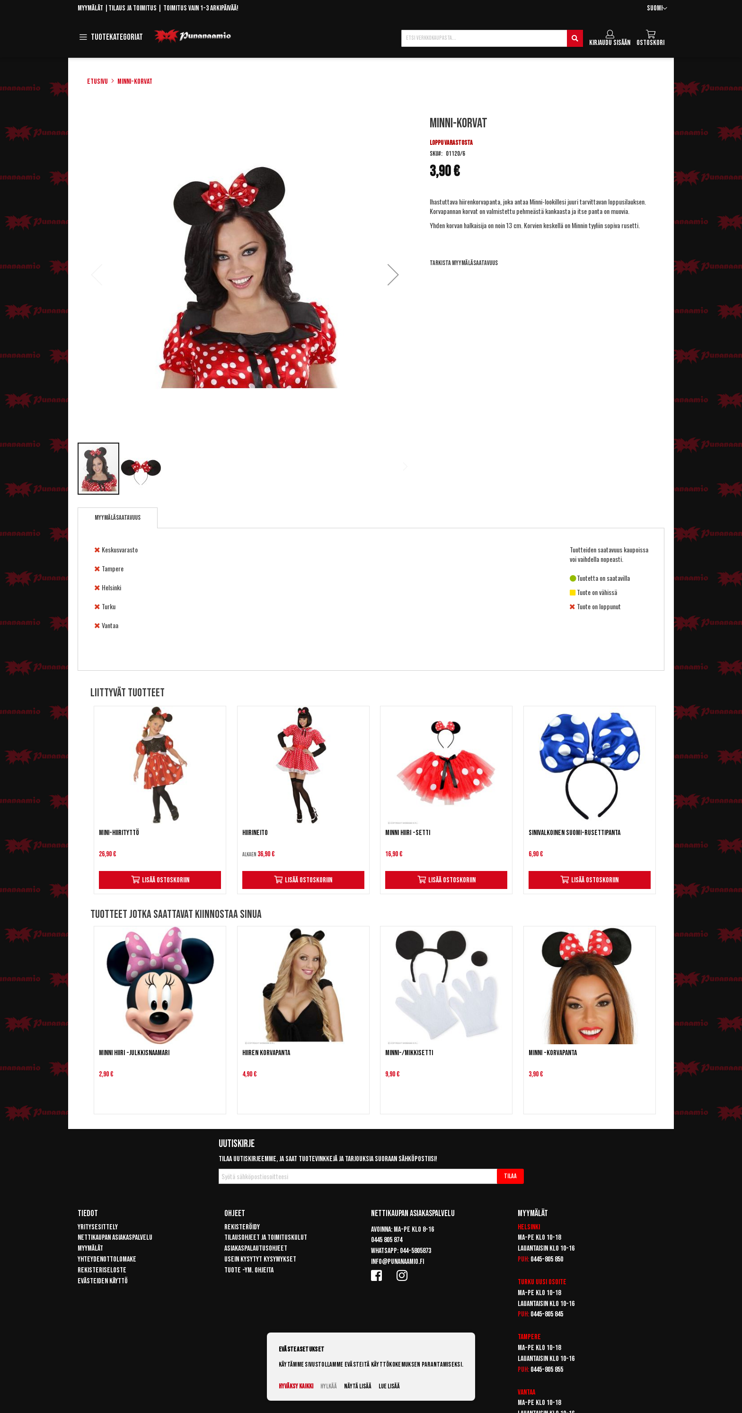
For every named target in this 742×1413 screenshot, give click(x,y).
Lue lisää (389, 1386)
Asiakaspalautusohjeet (255, 1248)
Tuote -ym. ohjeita (249, 1270)
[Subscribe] (510, 1176)
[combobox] (492, 38)
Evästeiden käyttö (103, 1281)
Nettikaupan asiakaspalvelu (115, 1237)
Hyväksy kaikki (296, 1386)
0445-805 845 (546, 1314)
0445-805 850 (546, 1259)
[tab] (118, 517)
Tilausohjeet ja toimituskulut (265, 1237)
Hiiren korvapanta (266, 1053)
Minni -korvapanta (553, 1053)
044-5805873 (415, 1250)
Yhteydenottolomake (107, 1259)
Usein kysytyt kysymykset (260, 1259)
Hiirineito (255, 832)
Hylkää (328, 1386)
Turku (526, 1282)
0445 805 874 (386, 1239)
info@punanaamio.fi (397, 1261)
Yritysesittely (98, 1227)
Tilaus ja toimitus (132, 8)
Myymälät (90, 8)
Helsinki (529, 1227)
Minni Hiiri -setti (407, 832)
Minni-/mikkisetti (409, 1053)
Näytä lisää (357, 1386)
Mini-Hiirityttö (119, 832)
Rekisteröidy (242, 1227)
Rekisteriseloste (102, 1270)
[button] (657, 8)
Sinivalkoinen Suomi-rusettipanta (574, 832)
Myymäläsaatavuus (118, 518)
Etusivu (97, 81)
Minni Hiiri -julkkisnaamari (134, 1053)
